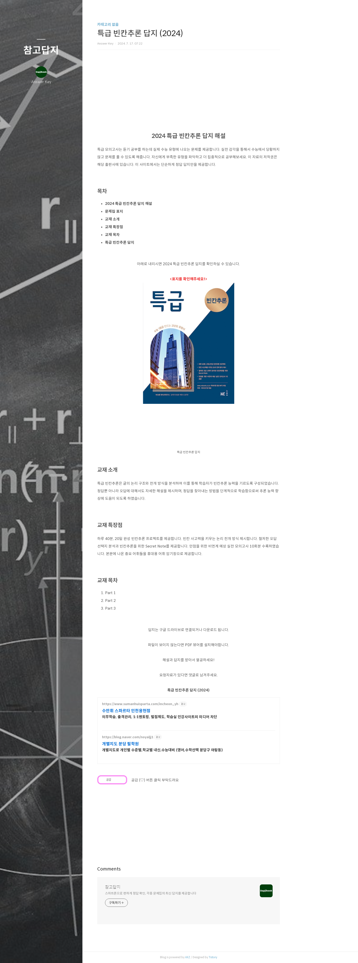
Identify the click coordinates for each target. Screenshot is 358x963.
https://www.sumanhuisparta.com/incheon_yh (172, 704)
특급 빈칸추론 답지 (151, 242)
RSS (50, 953)
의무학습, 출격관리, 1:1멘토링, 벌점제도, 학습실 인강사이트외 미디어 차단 (191, 716)
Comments (140, 869)
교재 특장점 (146, 227)
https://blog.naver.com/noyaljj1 (159, 737)
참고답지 (41, 50)
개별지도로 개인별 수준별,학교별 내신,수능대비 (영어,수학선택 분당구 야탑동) (194, 750)
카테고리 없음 (139, 24)
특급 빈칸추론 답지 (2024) (220, 690)
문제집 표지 (146, 211)
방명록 (32, 953)
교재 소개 (144, 219)
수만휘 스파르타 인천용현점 (158, 710)
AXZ (219, 957)
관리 (68, 953)
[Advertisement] (259, 442)
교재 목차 (144, 234)
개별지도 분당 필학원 (152, 743)
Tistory (244, 957)
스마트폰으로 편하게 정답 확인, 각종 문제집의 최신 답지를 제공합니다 (182, 893)
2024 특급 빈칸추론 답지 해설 (160, 203)
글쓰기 (14, 953)
